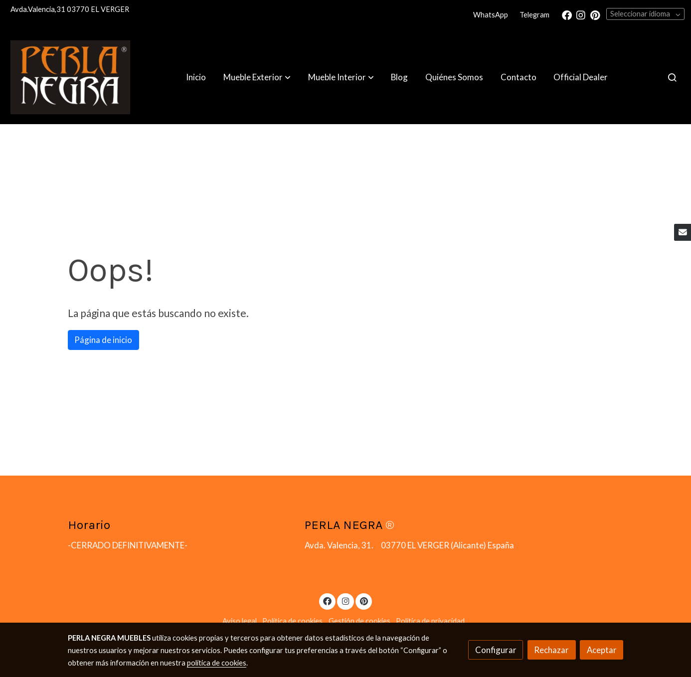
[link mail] (682, 232)
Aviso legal (239, 621)
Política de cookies (292, 621)
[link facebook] (567, 14)
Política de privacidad (430, 621)
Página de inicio (103, 340)
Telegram (534, 14)
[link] (70, 77)
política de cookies (216, 663)
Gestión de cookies (359, 621)
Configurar (496, 650)
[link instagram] (580, 14)
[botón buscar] (672, 77)
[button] (257, 77)
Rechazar (551, 650)
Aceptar (602, 650)
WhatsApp (490, 14)
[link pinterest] (595, 14)
